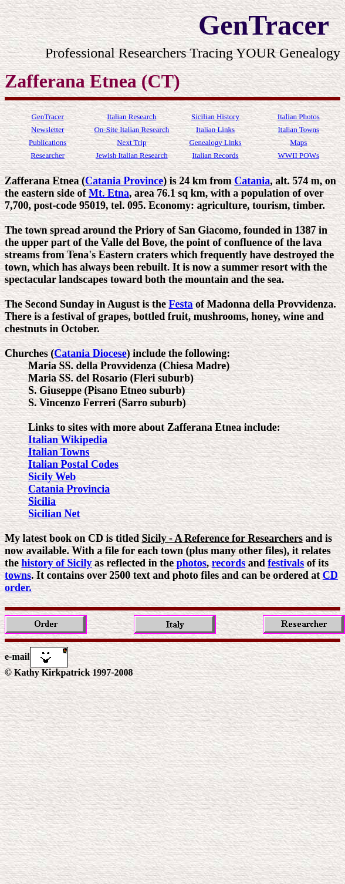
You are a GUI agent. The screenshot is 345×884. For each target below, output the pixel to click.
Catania (252, 181)
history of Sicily (57, 563)
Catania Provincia (69, 489)
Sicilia (42, 501)
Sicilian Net (54, 513)
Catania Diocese (90, 353)
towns (18, 575)
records (229, 563)
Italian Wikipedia (67, 440)
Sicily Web (52, 477)
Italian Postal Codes (73, 464)
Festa (181, 304)
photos (192, 563)
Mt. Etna (109, 193)
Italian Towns (59, 452)
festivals (286, 563)
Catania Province (124, 181)
